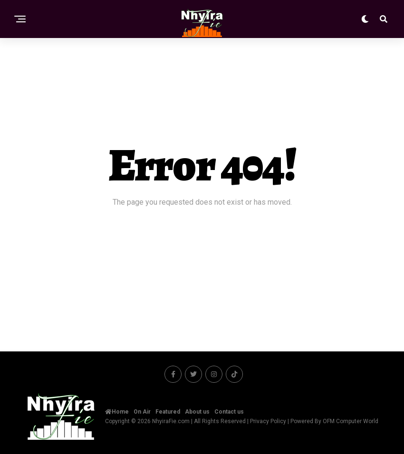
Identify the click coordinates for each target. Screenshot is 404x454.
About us (197, 411)
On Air (142, 411)
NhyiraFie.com (171, 421)
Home (117, 411)
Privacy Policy (268, 421)
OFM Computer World (350, 421)
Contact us (229, 411)
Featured (167, 411)
